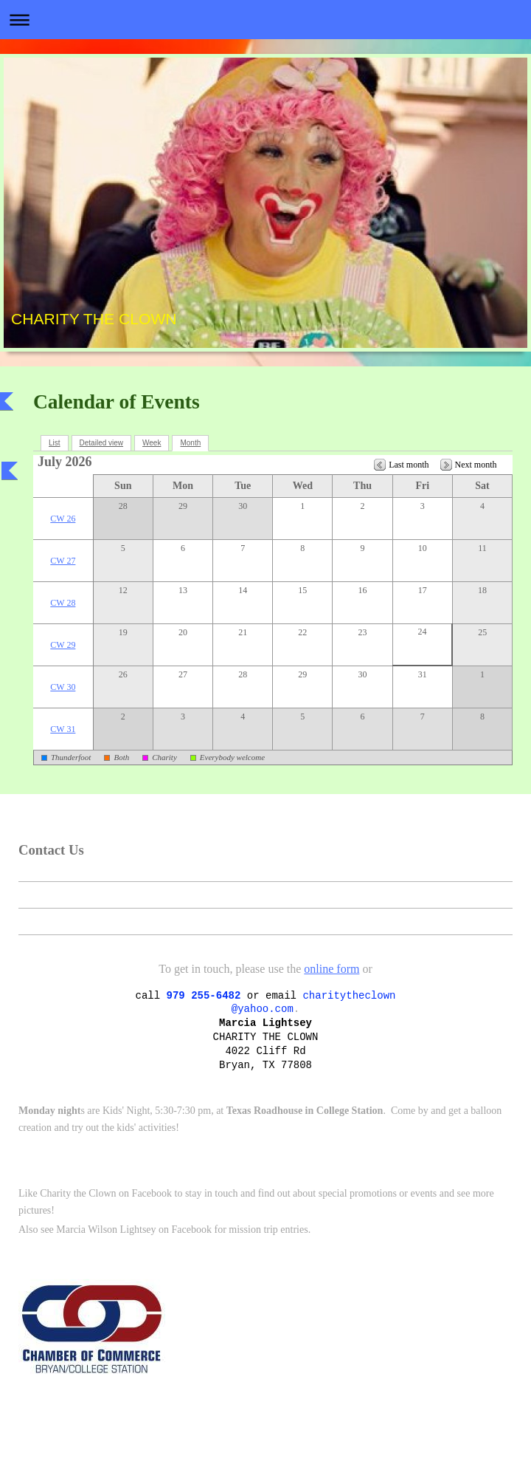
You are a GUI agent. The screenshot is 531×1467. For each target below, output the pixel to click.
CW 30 (62, 687)
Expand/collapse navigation (265, 19)
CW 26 (62, 518)
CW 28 (62, 603)
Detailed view (101, 443)
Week (151, 443)
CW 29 (62, 645)
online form (331, 968)
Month (190, 443)
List (54, 443)
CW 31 (62, 729)
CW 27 (62, 560)
